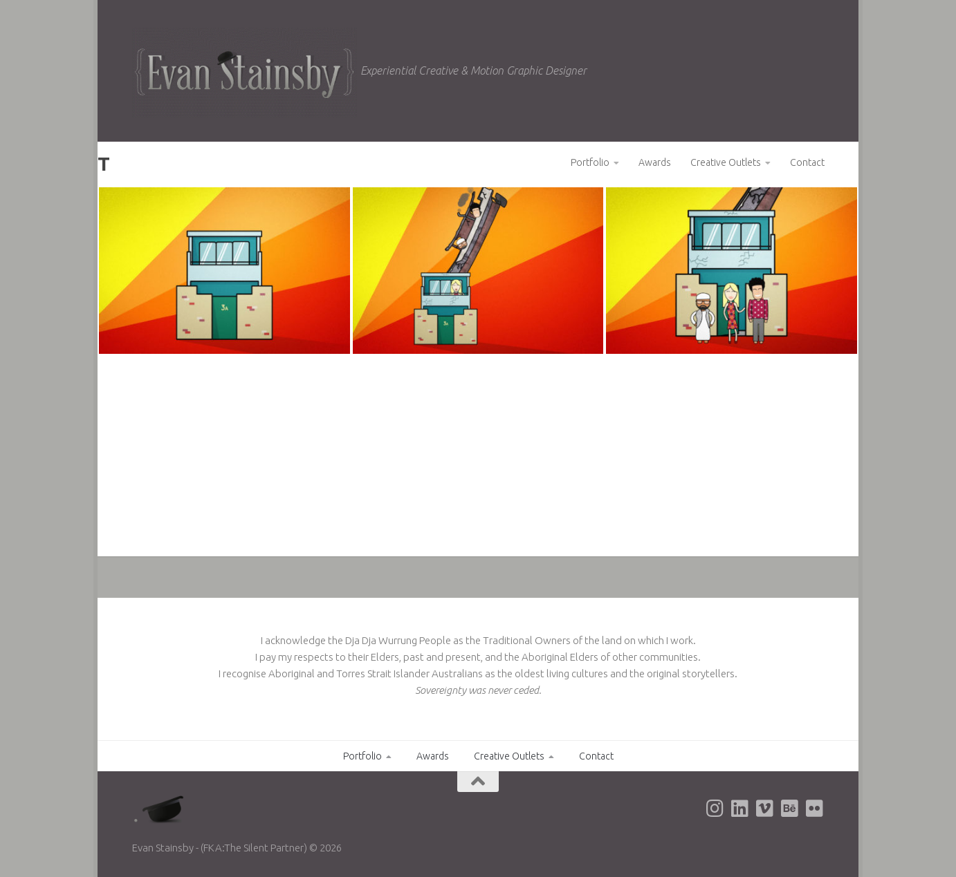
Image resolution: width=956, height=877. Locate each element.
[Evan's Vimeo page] (764, 808)
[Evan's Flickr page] (814, 808)
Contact (807, 162)
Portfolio (590, 162)
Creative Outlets (725, 162)
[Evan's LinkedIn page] (739, 808)
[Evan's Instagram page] (714, 808)
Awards (654, 162)
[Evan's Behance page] (789, 808)
